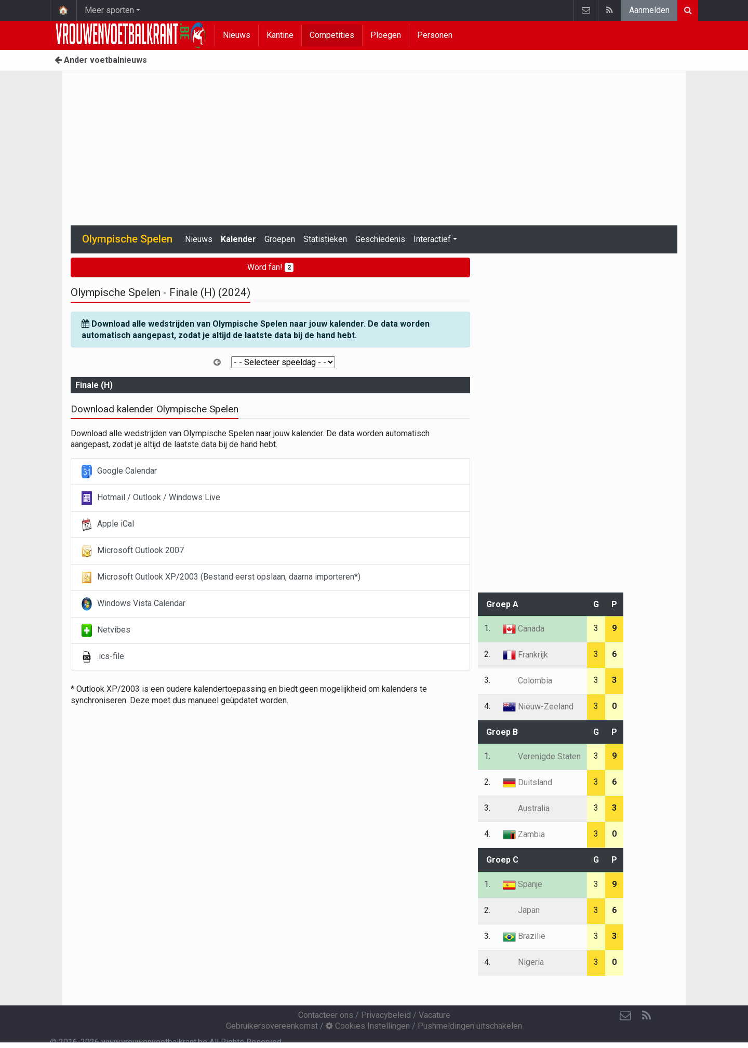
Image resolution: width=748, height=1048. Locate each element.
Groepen (279, 239)
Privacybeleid (386, 1015)
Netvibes (106, 630)
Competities (332, 35)
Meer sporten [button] (109, 10)
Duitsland (527, 782)
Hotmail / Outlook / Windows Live (151, 498)
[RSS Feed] (646, 1015)
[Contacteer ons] (625, 1015)
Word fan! (270, 267)
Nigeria (523, 962)
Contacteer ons (325, 1015)
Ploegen (385, 35)
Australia (526, 808)
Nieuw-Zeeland (538, 706)
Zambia (524, 834)
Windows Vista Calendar (133, 604)
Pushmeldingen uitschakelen (470, 1026)
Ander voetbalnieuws (101, 60)
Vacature (434, 1015)
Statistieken (325, 239)
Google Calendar (119, 471)
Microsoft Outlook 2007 (133, 551)
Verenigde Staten (542, 756)
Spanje (522, 884)
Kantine (279, 35)
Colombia (527, 681)
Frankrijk (525, 655)
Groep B (502, 732)
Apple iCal (108, 524)
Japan (521, 910)
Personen (434, 35)
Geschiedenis (380, 239)
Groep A (502, 604)
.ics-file (103, 657)
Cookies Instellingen (368, 1026)
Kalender (238, 239)
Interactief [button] (432, 239)
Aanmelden (649, 10)
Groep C (502, 860)
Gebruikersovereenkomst (272, 1026)
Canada (523, 629)
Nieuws (236, 35)
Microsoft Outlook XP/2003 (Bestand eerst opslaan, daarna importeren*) (221, 577)
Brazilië (524, 936)
